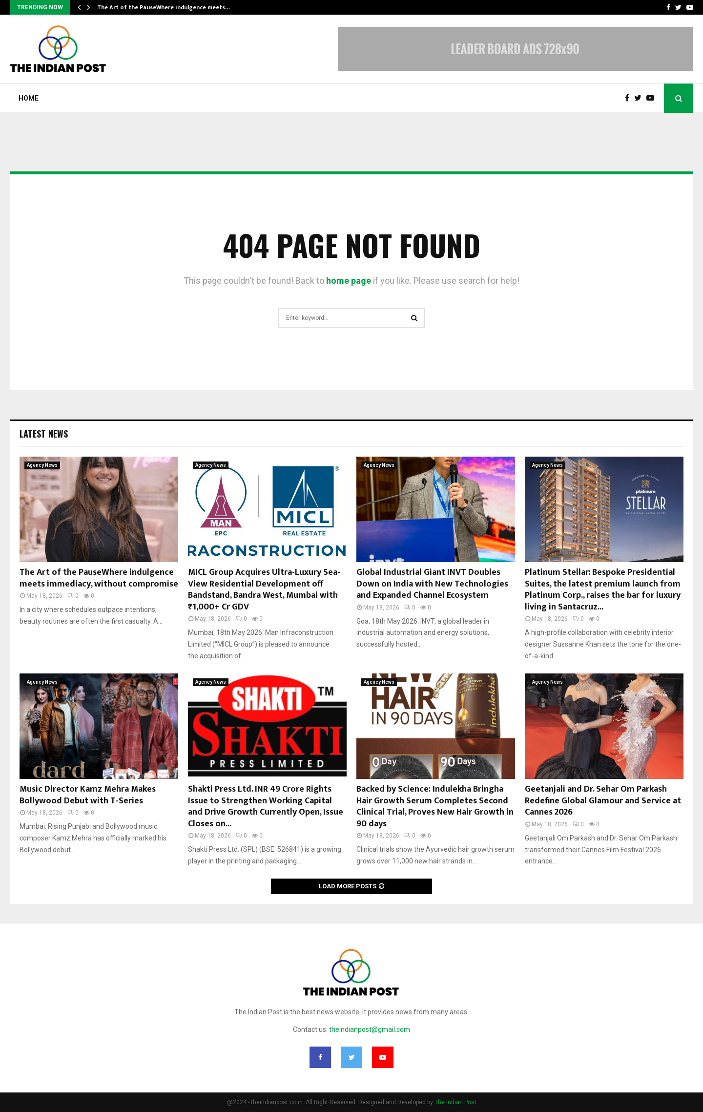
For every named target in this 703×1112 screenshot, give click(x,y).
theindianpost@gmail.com (369, 1029)
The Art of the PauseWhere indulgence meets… (163, 7)
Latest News (44, 433)
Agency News (42, 465)
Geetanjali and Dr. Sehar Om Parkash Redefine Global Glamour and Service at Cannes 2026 (603, 800)
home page (348, 280)
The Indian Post (455, 1102)
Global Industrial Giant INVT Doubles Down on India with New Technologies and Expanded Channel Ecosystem (432, 584)
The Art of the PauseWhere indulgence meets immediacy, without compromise (99, 578)
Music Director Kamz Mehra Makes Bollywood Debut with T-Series (88, 795)
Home (29, 98)
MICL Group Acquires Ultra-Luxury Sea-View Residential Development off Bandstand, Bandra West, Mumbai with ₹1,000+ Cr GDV (264, 589)
